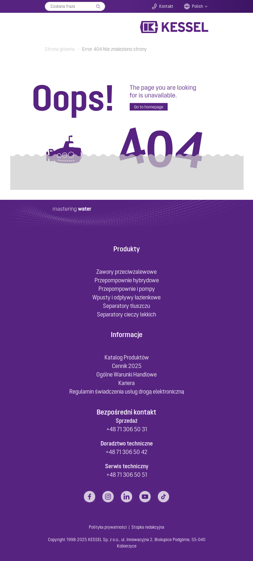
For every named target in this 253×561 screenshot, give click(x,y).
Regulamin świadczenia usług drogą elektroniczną (126, 391)
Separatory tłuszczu (126, 306)
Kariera (126, 383)
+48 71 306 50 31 (126, 429)
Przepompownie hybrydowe (127, 280)
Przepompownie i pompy (126, 288)
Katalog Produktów (126, 357)
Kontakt (166, 6)
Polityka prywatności (108, 527)
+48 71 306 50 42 (126, 452)
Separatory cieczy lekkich (126, 314)
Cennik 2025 (126, 366)
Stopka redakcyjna (147, 527)
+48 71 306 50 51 (126, 474)
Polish (197, 6)
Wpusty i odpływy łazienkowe (126, 297)
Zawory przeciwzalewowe (126, 271)
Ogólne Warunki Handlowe (126, 374)
